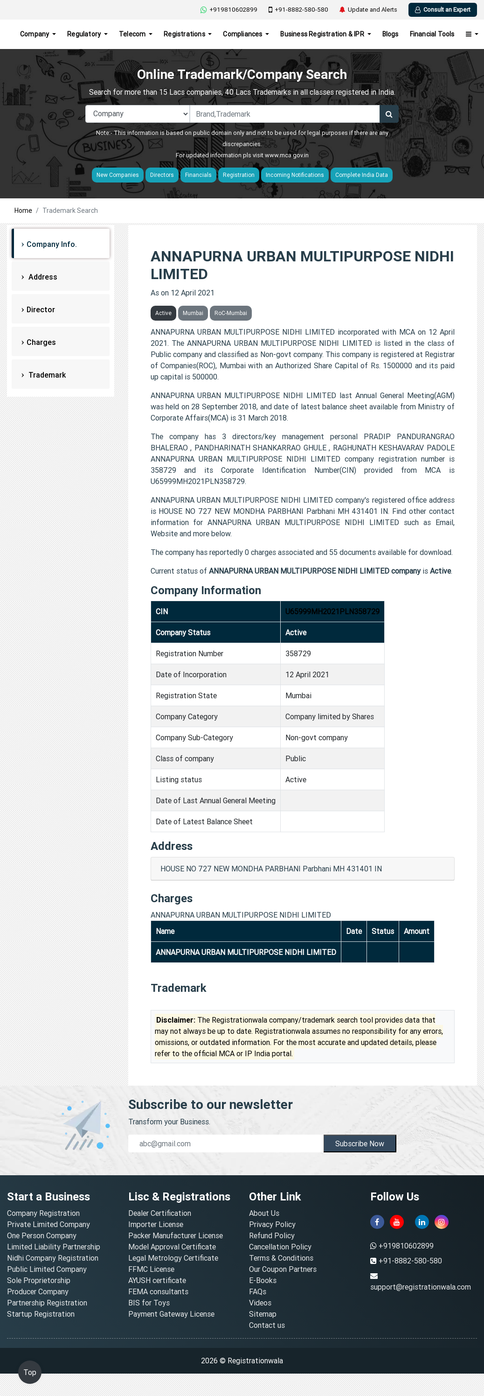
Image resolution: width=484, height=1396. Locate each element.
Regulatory (84, 34)
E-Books (263, 1280)
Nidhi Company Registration (52, 1258)
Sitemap (263, 1314)
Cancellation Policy (280, 1246)
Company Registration (43, 1213)
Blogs (390, 34)
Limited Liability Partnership (53, 1246)
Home (23, 210)
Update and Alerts (368, 9)
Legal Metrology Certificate (173, 1258)
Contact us (267, 1325)
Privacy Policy (272, 1224)
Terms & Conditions (281, 1258)
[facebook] (377, 1222)
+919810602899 (229, 10)
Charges (41, 342)
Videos (260, 1302)
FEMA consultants (158, 1291)
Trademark (46, 374)
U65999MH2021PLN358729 (332, 611)
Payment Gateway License (171, 1314)
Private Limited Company (48, 1224)
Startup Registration (41, 1314)
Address (42, 276)
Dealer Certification (159, 1213)
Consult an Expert (442, 10)
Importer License (155, 1224)
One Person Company (41, 1235)
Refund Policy (272, 1235)
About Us (264, 1213)
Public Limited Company (47, 1269)
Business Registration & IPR (323, 34)
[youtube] (397, 1222)
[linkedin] (422, 1222)
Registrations (185, 34)
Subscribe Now (359, 1143)
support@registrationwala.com (420, 1286)
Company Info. (52, 244)
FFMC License (151, 1269)
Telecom (133, 34)
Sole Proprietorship (38, 1280)
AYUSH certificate (157, 1280)
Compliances (243, 34)
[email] (226, 1143)
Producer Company (38, 1291)
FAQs (257, 1291)
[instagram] (442, 1222)
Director (41, 309)
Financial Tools (432, 34)
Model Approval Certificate (172, 1246)
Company (35, 34)
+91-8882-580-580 (298, 10)
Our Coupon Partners (283, 1269)
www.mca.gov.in (287, 155)
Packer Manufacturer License (175, 1235)
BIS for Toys (149, 1302)
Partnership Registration (47, 1302)
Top (29, 1372)
